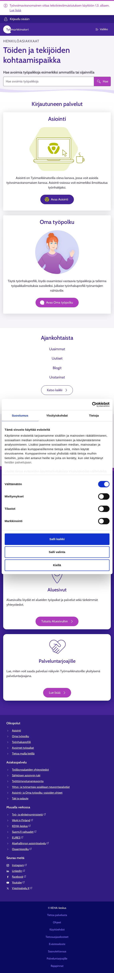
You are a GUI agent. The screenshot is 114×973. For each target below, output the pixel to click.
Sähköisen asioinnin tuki (26, 775)
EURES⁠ (18, 837)
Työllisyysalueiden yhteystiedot (30, 769)
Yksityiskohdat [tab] (57, 415)
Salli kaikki (57, 539)
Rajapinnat (57, 966)
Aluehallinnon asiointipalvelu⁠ (30, 843)
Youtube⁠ (18, 882)
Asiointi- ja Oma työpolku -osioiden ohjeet (37, 792)
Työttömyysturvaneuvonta (28, 781)
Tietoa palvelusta (57, 915)
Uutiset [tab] (57, 358)
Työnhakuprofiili (21, 742)
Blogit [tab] (57, 368)
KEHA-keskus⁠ (21, 826)
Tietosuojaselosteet (57, 937)
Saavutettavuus (57, 951)
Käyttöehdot (57, 929)
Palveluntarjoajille (57, 958)
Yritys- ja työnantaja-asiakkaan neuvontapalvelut (41, 787)
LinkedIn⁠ (18, 871)
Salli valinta (57, 552)
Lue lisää (15, 10)
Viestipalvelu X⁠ (22, 888)
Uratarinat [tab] (57, 377)
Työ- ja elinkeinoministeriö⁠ (29, 814)
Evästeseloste (57, 944)
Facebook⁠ (19, 876)
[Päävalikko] (104, 29)
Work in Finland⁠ (22, 820)
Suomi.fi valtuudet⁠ (24, 832)
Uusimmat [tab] (57, 349)
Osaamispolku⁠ (22, 849)
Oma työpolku (20, 736)
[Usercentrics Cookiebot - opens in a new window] (91, 404)
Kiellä (57, 565)
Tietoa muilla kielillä (23, 753)
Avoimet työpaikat (23, 748)
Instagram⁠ (19, 865)
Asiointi (16, 730)
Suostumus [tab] (20, 415)
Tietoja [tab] (94, 415)
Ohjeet (57, 922)
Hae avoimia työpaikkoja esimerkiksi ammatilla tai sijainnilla (48, 72)
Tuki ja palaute (20, 798)
